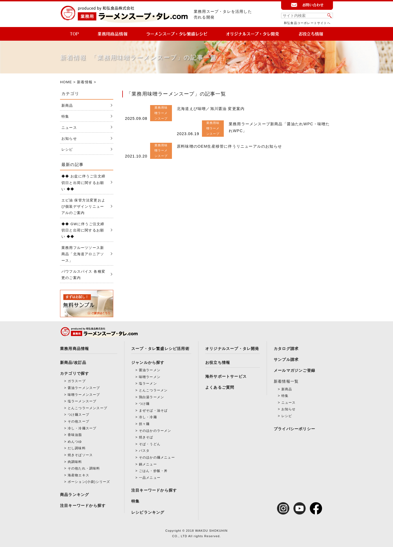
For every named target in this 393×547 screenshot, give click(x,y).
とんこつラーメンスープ (87, 408)
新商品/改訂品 (73, 362)
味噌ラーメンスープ (84, 395)
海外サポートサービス (226, 376)
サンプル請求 (286, 359)
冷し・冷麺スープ (82, 428)
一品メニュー (149, 478)
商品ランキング (74, 494)
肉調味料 (75, 462)
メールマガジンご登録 (294, 370)
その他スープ (78, 421)
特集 (65, 116)
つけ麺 (144, 404)
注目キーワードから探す (83, 505)
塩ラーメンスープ (82, 401)
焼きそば (146, 437)
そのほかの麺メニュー (157, 457)
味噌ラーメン (149, 377)
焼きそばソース (80, 455)
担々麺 (144, 424)
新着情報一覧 (286, 381)
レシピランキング (148, 512)
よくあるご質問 (219, 387)
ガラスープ (77, 381)
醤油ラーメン (149, 370)
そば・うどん (149, 444)
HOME (66, 82)
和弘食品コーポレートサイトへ (307, 23)
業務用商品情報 (74, 348)
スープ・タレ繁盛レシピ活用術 (160, 348)
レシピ (67, 149)
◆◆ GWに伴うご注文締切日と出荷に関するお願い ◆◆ (82, 230)
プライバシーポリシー (294, 429)
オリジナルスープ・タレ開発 (232, 348)
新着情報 (85, 82)
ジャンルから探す (148, 362)
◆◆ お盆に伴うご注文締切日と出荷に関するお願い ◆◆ (83, 182)
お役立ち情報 (217, 362)
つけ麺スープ (78, 415)
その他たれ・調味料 (84, 468)
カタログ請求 (286, 348)
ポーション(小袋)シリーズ (89, 482)
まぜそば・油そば (153, 410)
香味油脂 (75, 435)
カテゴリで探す (74, 373)
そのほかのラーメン (155, 431)
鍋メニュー (148, 464)
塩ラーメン (148, 383)
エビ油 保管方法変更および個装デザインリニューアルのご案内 (83, 206)
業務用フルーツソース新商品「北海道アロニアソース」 (82, 254)
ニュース (69, 128)
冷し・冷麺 (148, 417)
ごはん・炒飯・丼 (153, 471)
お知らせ (69, 138)
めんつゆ (75, 442)
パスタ (144, 451)
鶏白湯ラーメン (151, 397)
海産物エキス (78, 475)
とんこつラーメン (153, 390)
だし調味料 (77, 448)
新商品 (67, 105)
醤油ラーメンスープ (84, 388)
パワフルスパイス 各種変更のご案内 (83, 274)
